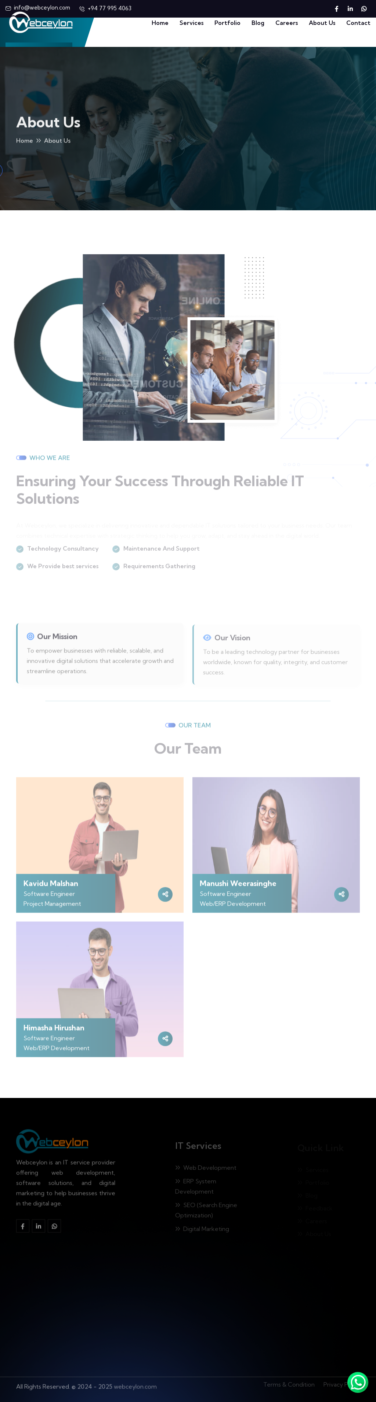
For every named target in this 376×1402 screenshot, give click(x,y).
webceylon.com (135, 1383)
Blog (258, 22)
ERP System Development (195, 1188)
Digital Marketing (202, 1231)
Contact (358, 22)
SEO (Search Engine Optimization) (206, 1212)
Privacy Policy (341, 1382)
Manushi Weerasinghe (238, 886)
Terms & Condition (289, 1382)
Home (160, 22)
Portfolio (227, 22)
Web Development (205, 1169)
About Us (322, 22)
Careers (286, 22)
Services (191, 22)
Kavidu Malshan (51, 886)
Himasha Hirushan (54, 1030)
